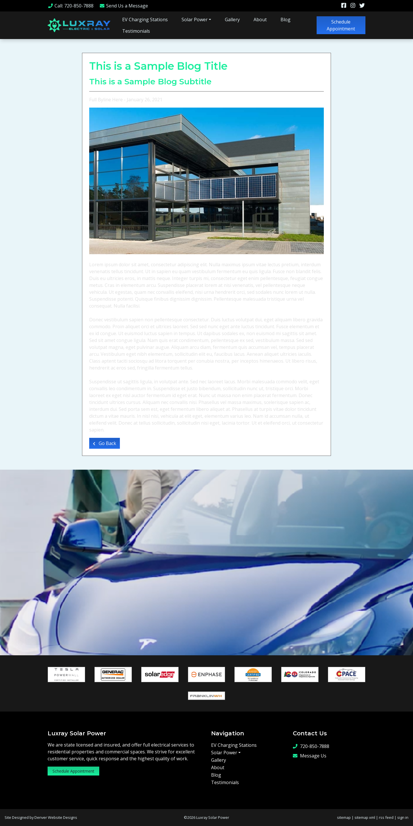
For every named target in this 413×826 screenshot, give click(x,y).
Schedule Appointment (341, 25)
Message (123, 6)
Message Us (309, 755)
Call (70, 6)
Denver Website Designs (55, 817)
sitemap (344, 817)
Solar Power (195, 19)
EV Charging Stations (145, 19)
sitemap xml (364, 817)
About (260, 19)
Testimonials (136, 31)
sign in (402, 817)
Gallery (232, 19)
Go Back (104, 443)
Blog (285, 19)
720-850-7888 (311, 746)
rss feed (386, 817)
